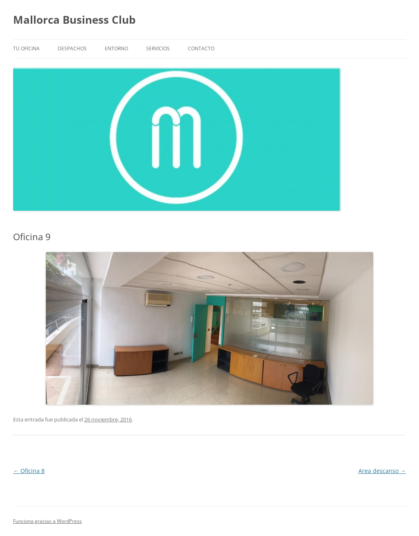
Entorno (116, 48)
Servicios (158, 48)
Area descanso (382, 471)
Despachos (72, 48)
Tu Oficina (26, 48)
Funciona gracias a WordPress (47, 521)
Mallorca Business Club (74, 19)
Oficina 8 (29, 471)
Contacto (201, 48)
